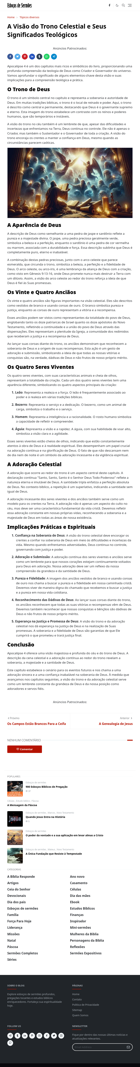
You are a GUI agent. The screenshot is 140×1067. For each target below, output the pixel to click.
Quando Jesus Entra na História (45, 817)
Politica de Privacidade (85, 1004)
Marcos (52, 812)
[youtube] (39, 1036)
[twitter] (54, 1036)
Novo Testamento (65, 812)
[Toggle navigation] (130, 5)
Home (75, 994)
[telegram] (10, 1036)
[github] (10, 1043)
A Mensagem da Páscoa (22, 805)
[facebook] (109, 5)
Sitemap (77, 1010)
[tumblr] (17, 1036)
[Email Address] (99, 1047)
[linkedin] (25, 1036)
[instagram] (61, 1036)
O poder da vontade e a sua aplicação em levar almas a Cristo (64, 835)
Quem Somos (80, 1015)
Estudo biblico (23, 800)
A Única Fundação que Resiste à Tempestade (54, 853)
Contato (77, 999)
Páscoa (35, 800)
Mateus (52, 849)
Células (11, 800)
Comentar (24, 749)
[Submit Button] (128, 1047)
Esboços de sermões (36, 782)
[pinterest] (32, 1036)
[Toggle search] (123, 5)
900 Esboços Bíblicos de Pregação (47, 786)
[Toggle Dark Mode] (117, 5)
